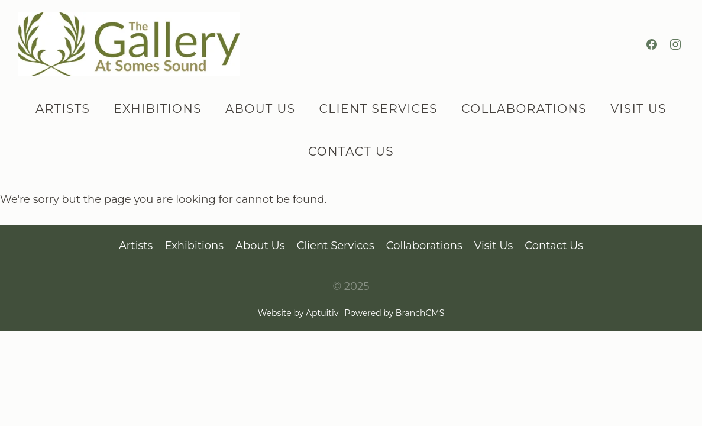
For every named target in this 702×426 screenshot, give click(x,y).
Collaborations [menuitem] (524, 109)
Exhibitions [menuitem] (158, 109)
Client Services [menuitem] (378, 109)
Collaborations (424, 245)
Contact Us (554, 245)
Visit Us (493, 245)
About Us (260, 245)
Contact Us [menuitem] (351, 151)
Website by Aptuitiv (298, 313)
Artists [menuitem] (62, 109)
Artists (136, 245)
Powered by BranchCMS (394, 313)
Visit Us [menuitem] (638, 109)
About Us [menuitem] (260, 109)
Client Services (335, 245)
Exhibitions (194, 245)
